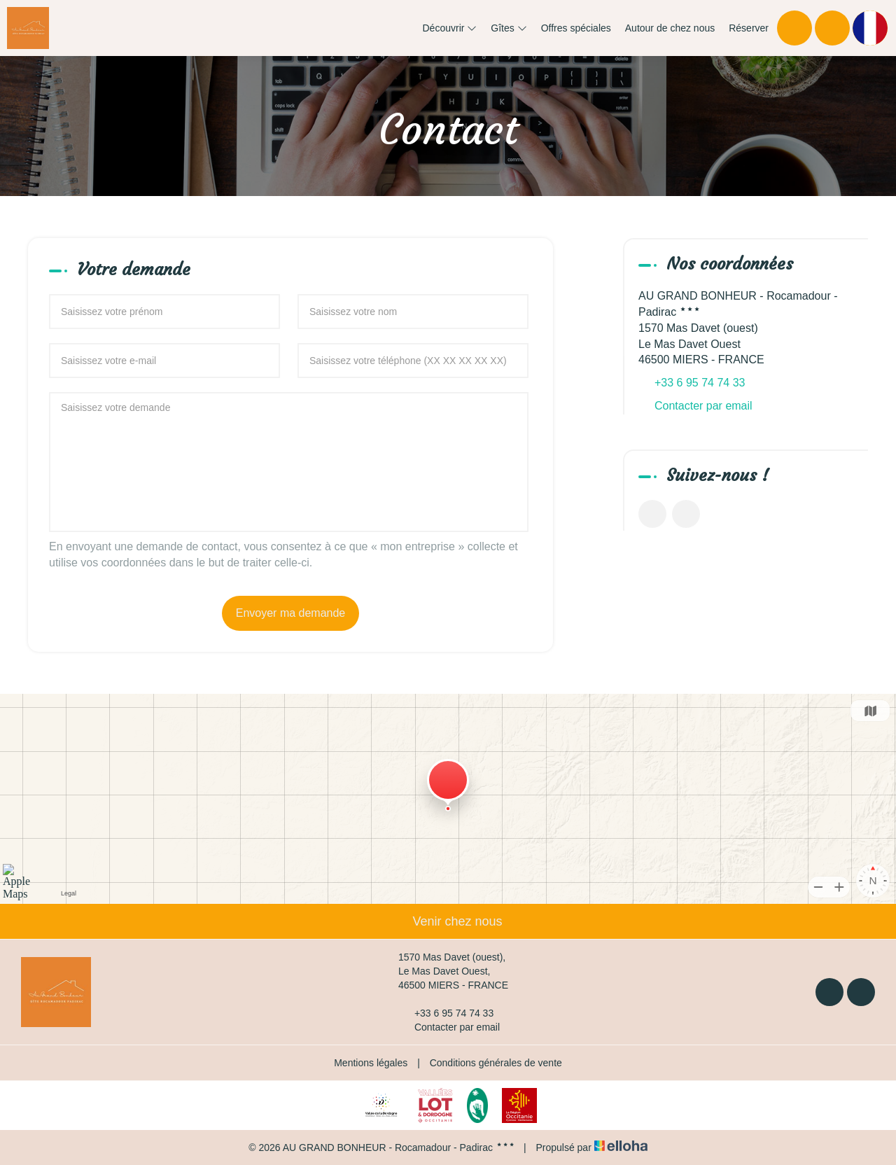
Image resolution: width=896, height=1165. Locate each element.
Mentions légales (370, 1062)
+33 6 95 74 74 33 (445, 1013)
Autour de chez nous (670, 28)
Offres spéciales (576, 28)
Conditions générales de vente (496, 1062)
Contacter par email (703, 406)
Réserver (749, 28)
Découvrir (450, 28)
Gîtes (508, 28)
